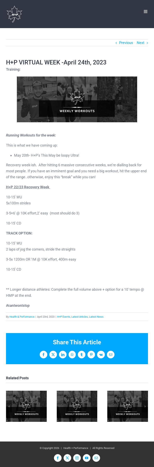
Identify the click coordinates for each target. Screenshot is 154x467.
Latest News (96, 316)
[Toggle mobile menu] (146, 11)
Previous (126, 43)
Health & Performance (21, 316)
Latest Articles (79, 316)
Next (140, 43)
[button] (9, 406)
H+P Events (63, 316)
